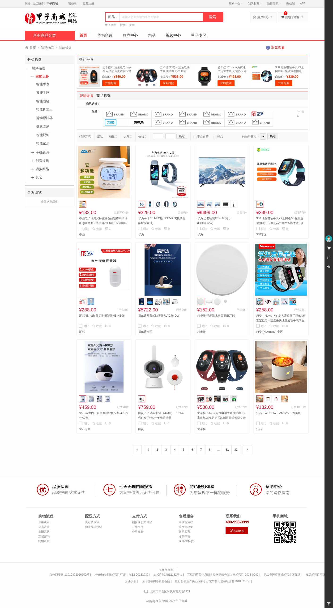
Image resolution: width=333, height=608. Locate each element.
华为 (141, 234)
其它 (39, 177)
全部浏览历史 (49, 201)
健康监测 (42, 126)
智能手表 (42, 84)
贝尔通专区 (145, 331)
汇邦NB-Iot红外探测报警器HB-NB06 (102, 315)
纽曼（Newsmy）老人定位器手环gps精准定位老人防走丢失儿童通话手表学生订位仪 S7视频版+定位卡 (281, 320)
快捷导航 (274, 3)
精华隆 (201, 331)
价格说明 (44, 522)
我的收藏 (255, 3)
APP (303, 3)
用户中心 (236, 3)
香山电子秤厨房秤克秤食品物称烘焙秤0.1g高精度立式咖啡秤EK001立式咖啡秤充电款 (103, 223)
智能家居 (42, 143)
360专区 (261, 234)
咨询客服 (236, 531)
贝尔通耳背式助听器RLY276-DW (158, 315)
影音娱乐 (42, 161)
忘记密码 (44, 536)
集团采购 (44, 531)
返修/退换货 (186, 541)
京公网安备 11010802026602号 (69, 574)
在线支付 (137, 527)
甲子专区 (198, 35)
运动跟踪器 (44, 118)
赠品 (218, 136)
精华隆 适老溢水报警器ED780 (216, 315)
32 (235, 449)
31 (227, 449)
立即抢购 (110, 83)
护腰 (123, 25)
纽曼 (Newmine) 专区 (269, 331)
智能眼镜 (42, 101)
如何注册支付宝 (142, 522)
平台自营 (201, 136)
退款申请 (184, 536)
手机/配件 (43, 152)
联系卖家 (184, 531)
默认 (100, 136)
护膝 (132, 25)
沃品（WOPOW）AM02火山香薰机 (278, 413)
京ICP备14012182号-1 (168, 574)
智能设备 (42, 76)
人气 (126, 136)
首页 (83, 35)
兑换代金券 (166, 570)
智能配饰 (42, 135)
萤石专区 (84, 429)
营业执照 (130, 581)
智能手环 (42, 93)
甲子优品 (110, 25)
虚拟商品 (42, 169)
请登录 (72, 3)
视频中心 (173, 35)
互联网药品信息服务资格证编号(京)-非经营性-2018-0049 (222, 574)
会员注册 (44, 527)
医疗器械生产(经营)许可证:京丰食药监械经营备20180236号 (212, 581)
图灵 (141, 429)
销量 (112, 136)
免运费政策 (92, 522)
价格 (141, 136)
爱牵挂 (201, 429)
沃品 (259, 429)
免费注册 (88, 3)
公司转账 (137, 531)
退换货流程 (186, 522)
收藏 (97, 228)
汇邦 (82, 331)
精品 (152, 35)
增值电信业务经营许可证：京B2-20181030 (121, 574)
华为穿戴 (104, 35)
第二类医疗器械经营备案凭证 (282, 574)
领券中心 (130, 35)
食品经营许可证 (315, 574)
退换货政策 (186, 527)
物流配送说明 (93, 527)
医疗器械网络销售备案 (156, 581)
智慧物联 (47, 48)
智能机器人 (44, 109)
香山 (82, 234)
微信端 (290, 3)
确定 (182, 136)
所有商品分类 (44, 35)
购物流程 (44, 541)
